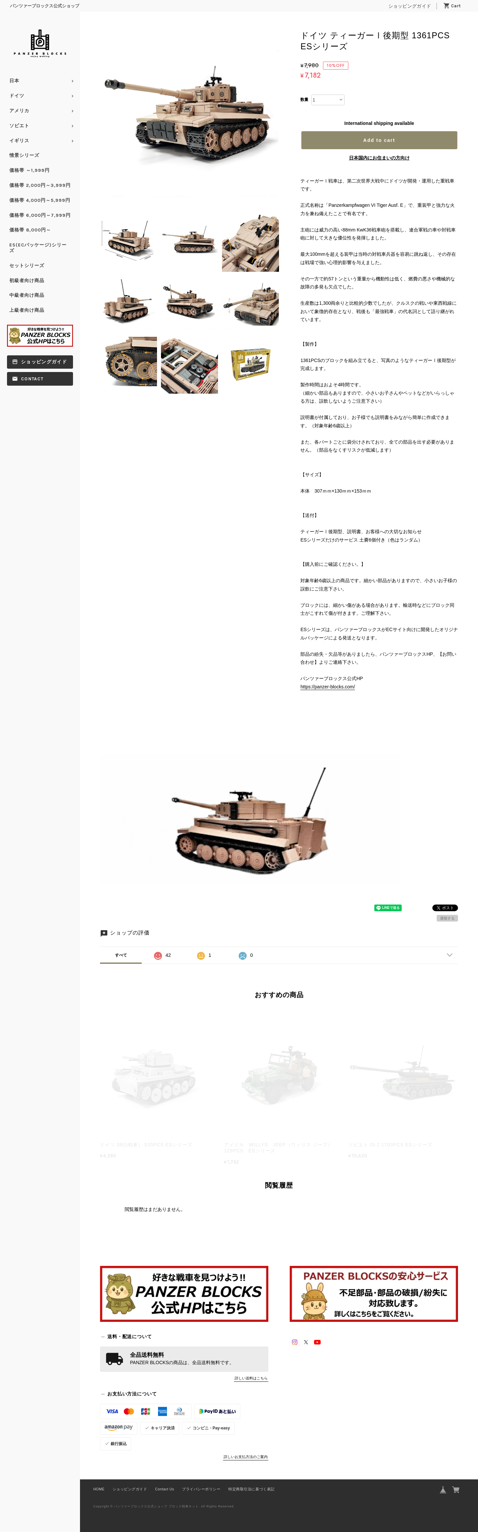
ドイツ (16, 96)
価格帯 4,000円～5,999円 (39, 200)
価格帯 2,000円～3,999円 (40, 185)
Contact (32, 378)
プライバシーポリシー (201, 1489)
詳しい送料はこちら (251, 1378)
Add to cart (379, 140)
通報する (447, 918)
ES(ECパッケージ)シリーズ (38, 247)
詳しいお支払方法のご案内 (246, 1457)
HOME (99, 1489)
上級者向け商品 (26, 310)
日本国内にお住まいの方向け (379, 158)
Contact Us (164, 1489)
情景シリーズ (24, 155)
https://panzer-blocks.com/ (327, 686)
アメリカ (19, 111)
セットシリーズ (26, 265)
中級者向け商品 (26, 295)
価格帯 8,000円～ (30, 230)
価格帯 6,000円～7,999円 (40, 215)
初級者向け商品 (26, 280)
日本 (14, 81)
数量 (304, 99)
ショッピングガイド (409, 6)
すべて (121, 955)
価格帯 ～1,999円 (29, 170)
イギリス (19, 141)
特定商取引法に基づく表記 (251, 1489)
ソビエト (19, 126)
